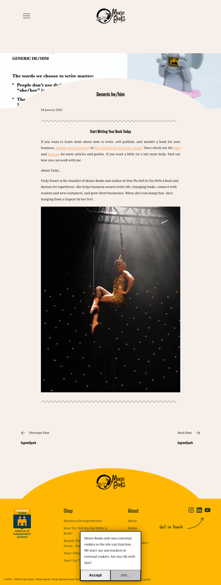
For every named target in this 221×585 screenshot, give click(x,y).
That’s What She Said (79, 553)
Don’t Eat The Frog (77, 561)
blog (177, 148)
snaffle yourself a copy (73, 148)
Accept (95, 575)
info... (125, 575)
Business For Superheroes (83, 521)
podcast (54, 154)
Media (132, 528)
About (132, 521)
